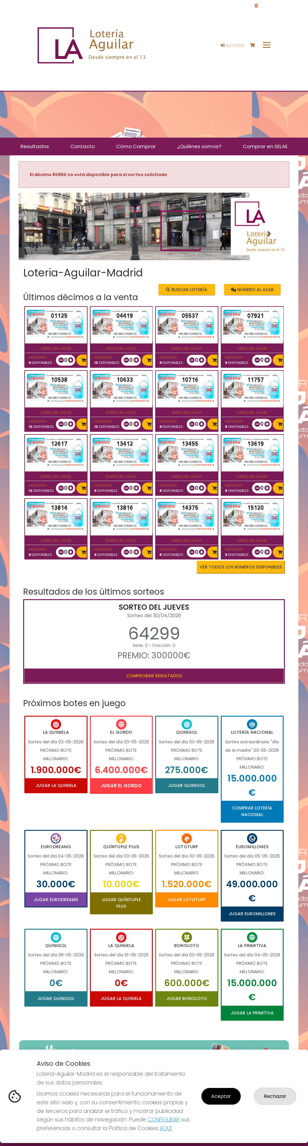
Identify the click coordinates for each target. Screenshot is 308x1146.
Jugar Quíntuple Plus (121, 903)
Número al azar (252, 290)
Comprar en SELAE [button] (265, 146)
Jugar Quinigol (186, 785)
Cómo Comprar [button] (136, 146)
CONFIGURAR (164, 1119)
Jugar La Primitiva (252, 1013)
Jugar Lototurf (187, 900)
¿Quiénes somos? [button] (199, 146)
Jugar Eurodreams (56, 900)
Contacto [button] (82, 146)
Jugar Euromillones (252, 914)
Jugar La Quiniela (55, 785)
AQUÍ (166, 1128)
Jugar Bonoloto (186, 998)
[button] (39, 234)
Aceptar (221, 1096)
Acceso (232, 45)
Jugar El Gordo (121, 785)
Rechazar (275, 1096)
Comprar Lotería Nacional (252, 811)
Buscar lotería (186, 290)
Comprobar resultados (154, 676)
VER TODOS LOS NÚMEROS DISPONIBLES (241, 567)
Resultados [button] (34, 146)
